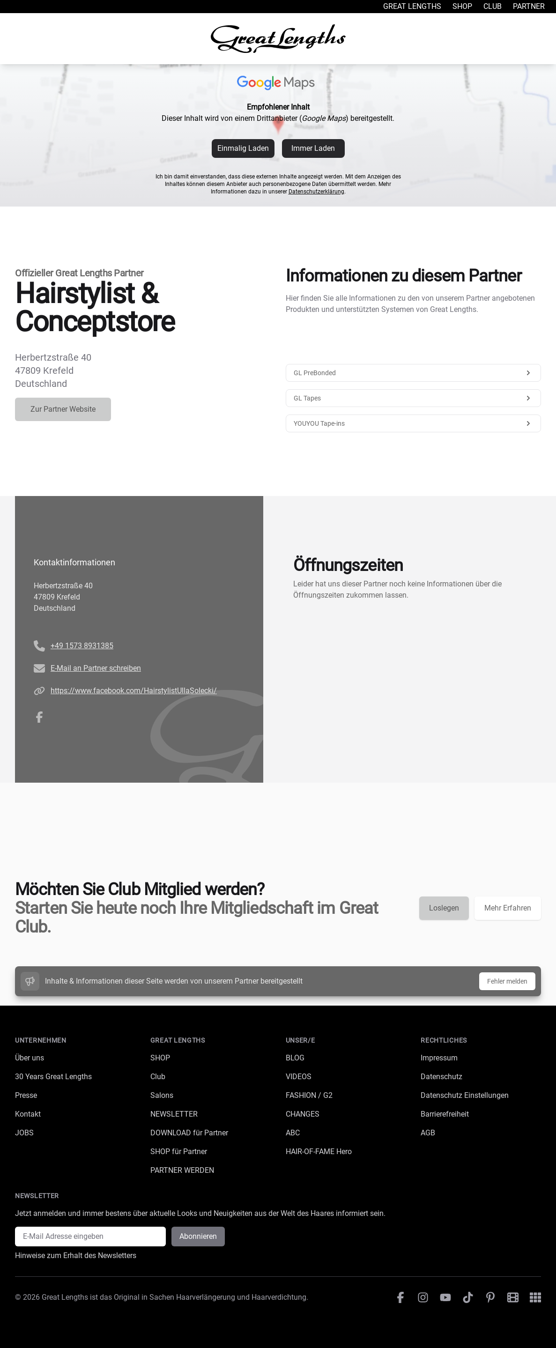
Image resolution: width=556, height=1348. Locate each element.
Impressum (439, 1057)
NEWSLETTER (174, 1114)
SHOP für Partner (178, 1151)
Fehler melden (507, 981)
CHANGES (302, 1114)
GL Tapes (414, 398)
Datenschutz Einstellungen (465, 1095)
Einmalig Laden (243, 148)
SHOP (160, 1057)
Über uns (29, 1057)
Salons (161, 1095)
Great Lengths (412, 6)
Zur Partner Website (63, 409)
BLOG (295, 1057)
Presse (26, 1095)
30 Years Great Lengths (53, 1076)
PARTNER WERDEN (182, 1170)
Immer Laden (313, 148)
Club (492, 6)
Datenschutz (441, 1076)
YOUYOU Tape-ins (414, 423)
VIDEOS (298, 1076)
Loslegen (444, 908)
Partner (529, 6)
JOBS (24, 1132)
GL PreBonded (414, 373)
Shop (462, 6)
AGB (428, 1132)
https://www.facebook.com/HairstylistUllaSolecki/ (134, 690)
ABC (293, 1132)
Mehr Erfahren (507, 908)
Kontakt (28, 1114)
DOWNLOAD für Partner (189, 1132)
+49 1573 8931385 (82, 645)
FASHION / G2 (309, 1095)
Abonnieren (198, 1236)
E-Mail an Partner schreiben (96, 668)
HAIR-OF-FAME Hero (319, 1151)
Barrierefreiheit (445, 1114)
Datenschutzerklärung (316, 191)
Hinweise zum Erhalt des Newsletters (75, 1255)
